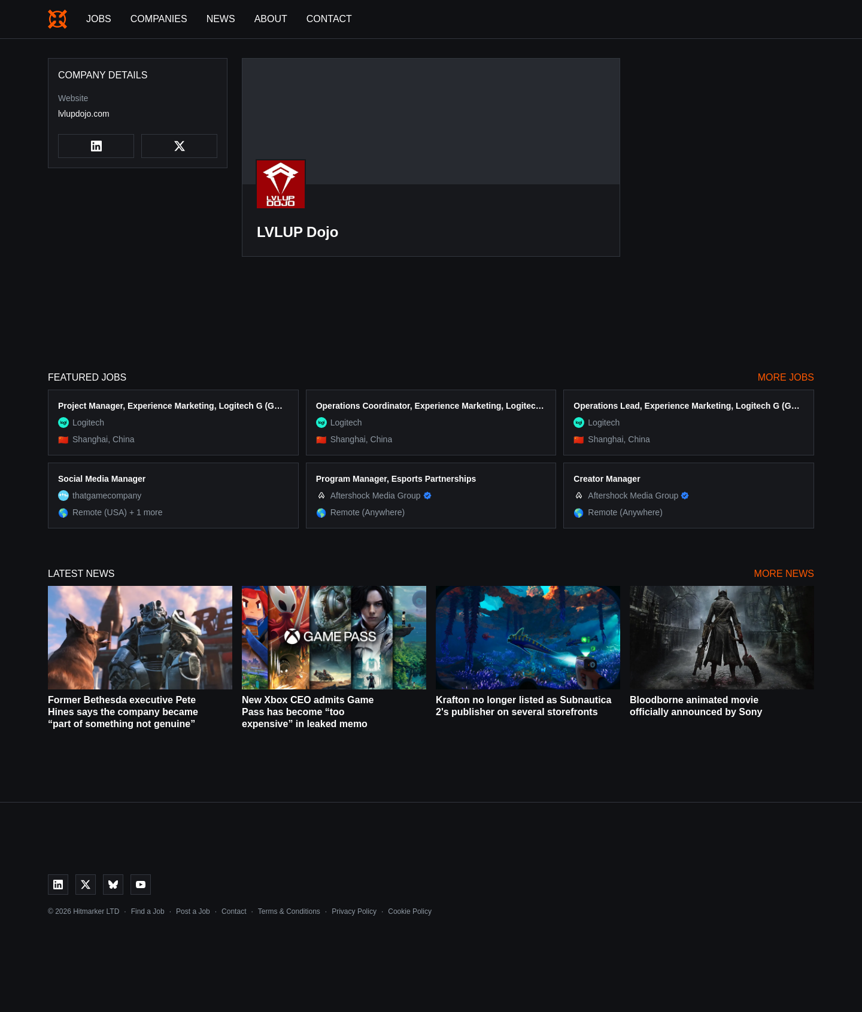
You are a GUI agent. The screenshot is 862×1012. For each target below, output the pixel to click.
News (221, 19)
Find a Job (148, 911)
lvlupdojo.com (84, 113)
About (270, 19)
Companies (158, 19)
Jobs (98, 19)
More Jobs (786, 377)
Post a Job (193, 911)
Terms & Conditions (289, 911)
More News (784, 574)
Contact (329, 19)
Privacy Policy (354, 911)
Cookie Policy (410, 911)
